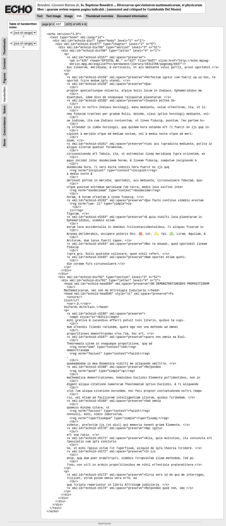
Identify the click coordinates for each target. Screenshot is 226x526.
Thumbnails (4, 47)
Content (4, 63)
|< (50, 24)
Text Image (53, 16)
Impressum (104, 523)
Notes (4, 110)
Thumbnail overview (99, 16)
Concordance (4, 126)
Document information (132, 16)
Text (39, 16)
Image (69, 16)
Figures (4, 78)
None (4, 142)
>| (85, 24)
